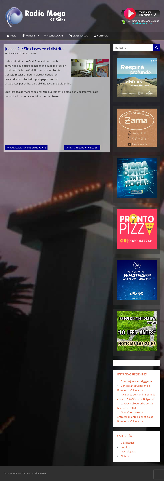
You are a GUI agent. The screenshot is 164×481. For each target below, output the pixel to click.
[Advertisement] (57, 123)
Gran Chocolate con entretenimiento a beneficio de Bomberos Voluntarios (135, 417)
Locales (125, 447)
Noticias (125, 456)
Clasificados (127, 442)
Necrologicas (128, 451)
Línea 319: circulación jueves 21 (81, 147)
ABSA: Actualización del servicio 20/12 (27, 147)
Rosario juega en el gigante (136, 381)
